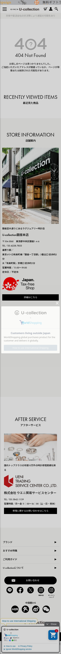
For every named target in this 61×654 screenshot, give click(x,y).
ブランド (7, 542)
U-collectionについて (13, 567)
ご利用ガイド (10, 559)
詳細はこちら (30, 297)
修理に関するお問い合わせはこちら (31, 510)
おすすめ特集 (10, 550)
